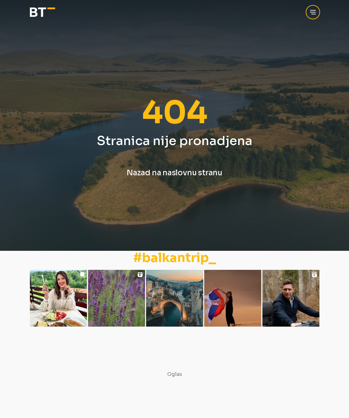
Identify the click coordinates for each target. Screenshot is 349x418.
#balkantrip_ (174, 258)
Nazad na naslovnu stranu (174, 172)
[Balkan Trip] (42, 12)
